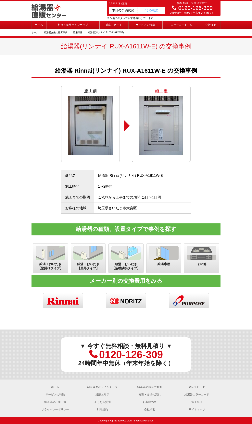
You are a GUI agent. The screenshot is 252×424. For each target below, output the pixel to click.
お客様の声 (150, 402)
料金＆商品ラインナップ (73, 24)
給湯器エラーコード (196, 394)
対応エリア (102, 394)
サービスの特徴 (145, 24)
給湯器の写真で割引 (149, 387)
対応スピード (114, 24)
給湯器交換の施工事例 (56, 32)
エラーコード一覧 (182, 24)
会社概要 (210, 24)
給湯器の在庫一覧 (55, 402)
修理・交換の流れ (150, 394)
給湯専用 (77, 32)
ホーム (39, 24)
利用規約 (102, 409)
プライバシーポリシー (55, 409)
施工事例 (196, 402)
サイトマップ (197, 409)
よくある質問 (102, 402)
